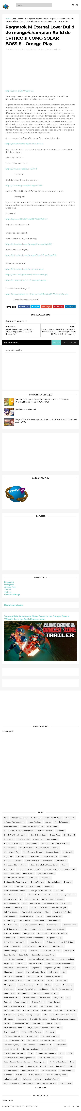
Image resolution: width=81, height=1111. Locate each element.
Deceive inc (45, 879)
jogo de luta (9, 956)
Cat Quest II (21, 858)
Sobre (6, 1025)
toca (62, 1055)
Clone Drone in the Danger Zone (44, 866)
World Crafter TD (51, 1080)
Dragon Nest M (10, 901)
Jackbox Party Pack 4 (51, 952)
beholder (61, 832)
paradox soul (44, 999)
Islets (24, 952)
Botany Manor (51, 841)
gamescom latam (54, 918)
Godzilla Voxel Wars (12, 930)
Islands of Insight (10, 952)
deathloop (32, 879)
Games (39, 918)
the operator (60, 1046)
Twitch (7, 591)
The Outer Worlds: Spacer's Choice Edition (39, 1050)
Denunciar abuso (13, 606)
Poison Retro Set (21, 1003)
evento (7, 909)
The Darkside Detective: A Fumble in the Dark (46, 1042)
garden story (9, 922)
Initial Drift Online (66, 943)
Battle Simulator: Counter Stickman (18, 832)
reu (57, 1008)
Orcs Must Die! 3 (50, 995)
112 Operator (36, 819)
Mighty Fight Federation (13, 978)
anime (48, 823)
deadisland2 (28, 875)
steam (49, 1025)
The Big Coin (32, 1038)
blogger (55, 344)
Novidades (43, 991)
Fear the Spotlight (58, 909)
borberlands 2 (23, 841)
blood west (55, 836)
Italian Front (34, 952)
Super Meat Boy (10, 1033)
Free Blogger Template (30, 1108)
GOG (26, 930)
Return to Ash (46, 1008)
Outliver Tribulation (11, 999)
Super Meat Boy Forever (31, 1033)
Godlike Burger (70, 926)
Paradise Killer (29, 999)
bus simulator (9, 849)
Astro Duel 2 (52, 828)
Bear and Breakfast (45, 832)
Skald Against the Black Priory (63, 1016)
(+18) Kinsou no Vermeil (26, 411)
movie (50, 982)
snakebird (21, 1020)
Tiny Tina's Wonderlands (46, 1055)
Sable (35, 1012)
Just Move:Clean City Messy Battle (42, 960)
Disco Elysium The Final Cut (40, 892)
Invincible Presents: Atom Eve (35, 948)
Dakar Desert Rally (11, 875)
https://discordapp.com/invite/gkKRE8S (24, 187)
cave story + (35, 858)
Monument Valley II (53, 978)
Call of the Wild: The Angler (47, 849)
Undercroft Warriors (29, 1072)
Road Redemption (11, 1012)
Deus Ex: (48, 888)
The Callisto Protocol (49, 1038)
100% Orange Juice (19, 819)
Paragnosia (58, 999)
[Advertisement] (40, 453)
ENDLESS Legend (11, 905)
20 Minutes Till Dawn (53, 819)
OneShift (36, 995)
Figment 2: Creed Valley (31, 913)
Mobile (39, 978)
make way (8, 973)
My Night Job (9, 986)
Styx (57, 1025)
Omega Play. (23, 995)
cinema (18, 862)
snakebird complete (38, 1020)
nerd (39, 986)
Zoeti (62, 1085)
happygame (28, 935)
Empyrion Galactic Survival (53, 901)
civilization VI (61, 862)
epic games (35, 905)
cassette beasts (52, 853)
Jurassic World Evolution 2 (14, 960)
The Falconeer (29, 1046)
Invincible (15, 948)
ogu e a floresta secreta (62, 991)
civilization (47, 862)
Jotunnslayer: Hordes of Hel (43, 956)
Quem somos (54, 1003)
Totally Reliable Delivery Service (17, 1063)
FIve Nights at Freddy (62, 913)
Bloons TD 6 (9, 841)
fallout (33, 909)
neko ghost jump (26, 986)
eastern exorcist (31, 901)
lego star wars (35, 965)
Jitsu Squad (69, 952)
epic (24, 905)
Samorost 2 (71, 1012)
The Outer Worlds (11, 1050)
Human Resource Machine (15, 943)
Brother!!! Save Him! (60, 845)
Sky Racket (8, 1020)
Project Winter (38, 1003)
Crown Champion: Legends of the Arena (43, 871)
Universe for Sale (49, 1072)
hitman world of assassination (31, 939)
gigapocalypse (53, 926)
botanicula (37, 841)
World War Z (28, 1085)
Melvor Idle (53, 973)
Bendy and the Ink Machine (15, 836)
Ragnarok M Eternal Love (38, 19)
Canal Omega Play (19, 19)
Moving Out (61, 982)
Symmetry (50, 1033)
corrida (64, 866)
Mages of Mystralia (52, 969)
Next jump (67, 986)
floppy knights (10, 918)
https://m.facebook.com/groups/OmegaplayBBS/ (29, 245)
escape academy (51, 905)
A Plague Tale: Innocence (14, 823)
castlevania (68, 853)
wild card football (11, 1080)
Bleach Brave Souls (38, 836)
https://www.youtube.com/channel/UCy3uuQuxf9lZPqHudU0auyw (37, 296)
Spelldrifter (37, 1025)
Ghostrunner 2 (53, 922)
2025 (67, 819)
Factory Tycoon (20, 909)
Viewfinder (20, 1076)
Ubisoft (72, 1068)
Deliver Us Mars (37, 883)
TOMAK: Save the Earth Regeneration (19, 1059)
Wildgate (27, 1080)
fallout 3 (43, 909)
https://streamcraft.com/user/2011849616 (24, 145)
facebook (73, 344)
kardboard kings (67, 960)
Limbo (48, 965)
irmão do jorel (57, 948)
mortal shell (38, 982)
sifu (45, 1016)
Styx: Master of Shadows (14, 1029)
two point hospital (57, 1068)
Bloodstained (69, 836)
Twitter (8, 594)
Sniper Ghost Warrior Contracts (63, 1020)
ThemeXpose (15, 1108)
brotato (45, 845)
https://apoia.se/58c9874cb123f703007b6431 (26, 220)
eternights (66, 905)
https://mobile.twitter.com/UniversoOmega (26, 282)
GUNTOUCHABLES (11, 935)
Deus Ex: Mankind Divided (14, 892)
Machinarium (22, 969)
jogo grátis (23, 956)
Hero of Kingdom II (59, 935)
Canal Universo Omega (32, 853)
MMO (30, 978)
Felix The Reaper (11, 913)
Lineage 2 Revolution (63, 965)
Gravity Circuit (37, 930)
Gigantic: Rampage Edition (32, 926)
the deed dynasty (11, 1046)
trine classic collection (13, 1068)
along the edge (35, 823)
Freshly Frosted (26, 918)
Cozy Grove (9, 871)
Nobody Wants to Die (26, 991)
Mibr (63, 973)
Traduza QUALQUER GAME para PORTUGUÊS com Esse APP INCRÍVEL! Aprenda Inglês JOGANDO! (42, 402)
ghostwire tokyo (11, 926)
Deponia (67, 883)
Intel (6, 948)
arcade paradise (61, 823)
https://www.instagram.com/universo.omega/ (27, 276)
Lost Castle (8, 969)
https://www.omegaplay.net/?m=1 (21, 170)
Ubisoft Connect (10, 1072)
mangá (19, 973)
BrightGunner (32, 845)
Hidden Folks (9, 939)
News (57, 986)
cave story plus (50, 858)
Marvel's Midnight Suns (35, 973)
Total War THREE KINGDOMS (50, 1059)
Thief (30, 1055)
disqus (64, 344)
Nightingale (9, 991)
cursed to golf (70, 871)
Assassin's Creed (10, 828)
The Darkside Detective (13, 1042)
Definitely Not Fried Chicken (15, 883)
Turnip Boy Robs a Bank (36, 1068)
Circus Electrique (32, 862)
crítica (20, 871)
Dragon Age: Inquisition (66, 896)
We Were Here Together (56, 1076)
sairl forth (59, 1012)
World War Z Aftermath (46, 1085)
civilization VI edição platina (15, 866)
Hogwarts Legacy (54, 939)
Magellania (36, 969)
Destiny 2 (8, 888)
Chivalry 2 (64, 858)
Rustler (26, 1012)
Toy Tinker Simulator (58, 1063)
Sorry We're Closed (21, 1025)
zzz (69, 1085)
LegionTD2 (21, 965)
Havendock (42, 935)
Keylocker (8, 965)
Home (8, 19)
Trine (72, 1063)
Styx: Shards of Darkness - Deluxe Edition (45, 1029)
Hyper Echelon (36, 943)
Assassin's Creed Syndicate (32, 828)
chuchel (7, 862)
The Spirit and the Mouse (14, 1055)
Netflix (48, 986)
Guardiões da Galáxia (55, 930)
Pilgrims (7, 1003)
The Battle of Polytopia (13, 1038)
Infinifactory (50, 943)
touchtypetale (40, 1063)
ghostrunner (39, 922)
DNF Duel (59, 892)
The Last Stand (45, 1046)
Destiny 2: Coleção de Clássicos (28, 888)
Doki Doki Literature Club (14, 896)
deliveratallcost (54, 883)
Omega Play (10, 589)
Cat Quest (8, 858)
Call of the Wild (25, 849)
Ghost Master (24, 922)
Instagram (9, 586)
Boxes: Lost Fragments (13, 845)
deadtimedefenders (45, 875)
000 (6, 819)
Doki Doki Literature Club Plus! (41, 896)
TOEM (70, 1055)
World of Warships (11, 1085)
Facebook (9, 584)
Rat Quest (33, 1008)
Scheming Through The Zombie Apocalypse (22, 1016)
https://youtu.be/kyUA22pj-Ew (20, 92)
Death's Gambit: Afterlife (14, 879)
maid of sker (69, 969)
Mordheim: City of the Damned (17, 982)
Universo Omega (12, 596)
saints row (46, 1012)
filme (47, 913)
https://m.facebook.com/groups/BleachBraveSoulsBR (31, 257)
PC (68, 999)
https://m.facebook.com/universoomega (24, 270)
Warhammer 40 (35, 1076)
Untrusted (8, 1076)
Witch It (38, 1080)
